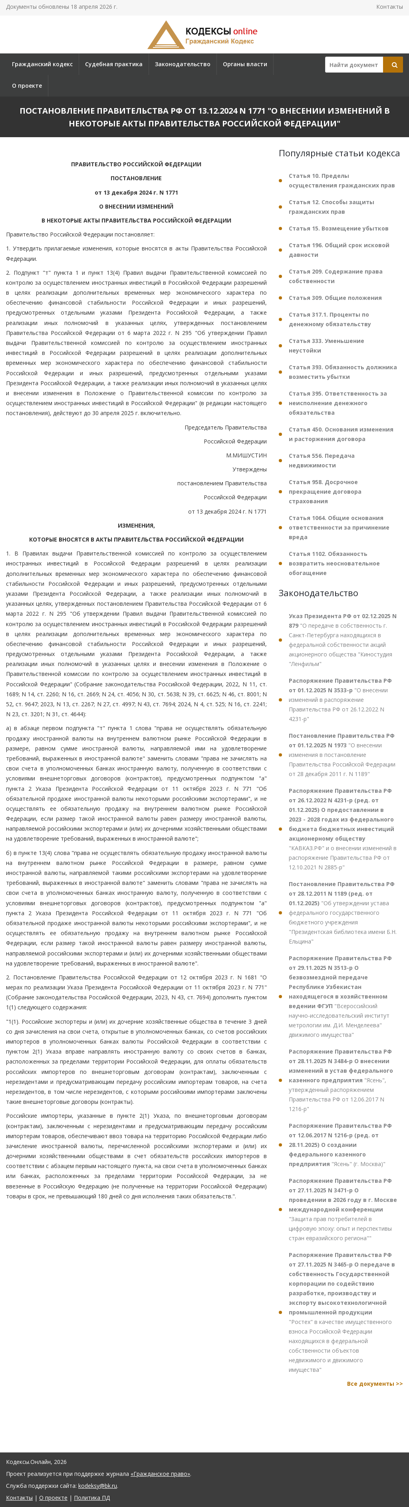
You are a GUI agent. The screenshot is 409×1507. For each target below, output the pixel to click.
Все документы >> (375, 1383)
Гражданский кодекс (42, 64)
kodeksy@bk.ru (97, 1485)
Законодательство (182, 64)
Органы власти (245, 64)
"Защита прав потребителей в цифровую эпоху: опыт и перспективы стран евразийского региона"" (343, 1209)
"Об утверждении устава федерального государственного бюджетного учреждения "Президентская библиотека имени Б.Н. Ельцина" (343, 912)
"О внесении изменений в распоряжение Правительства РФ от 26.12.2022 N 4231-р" (340, 700)
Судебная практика (114, 64)
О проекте (27, 85)
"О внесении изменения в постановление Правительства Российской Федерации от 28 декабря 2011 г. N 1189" (342, 755)
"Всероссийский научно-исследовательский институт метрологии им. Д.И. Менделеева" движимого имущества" (340, 996)
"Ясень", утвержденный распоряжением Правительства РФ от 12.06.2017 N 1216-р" (341, 1080)
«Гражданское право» (160, 1473)
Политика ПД (92, 1497)
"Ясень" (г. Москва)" (340, 1145)
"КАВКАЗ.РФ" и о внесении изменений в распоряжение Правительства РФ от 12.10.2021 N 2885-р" (343, 829)
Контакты (389, 6)
